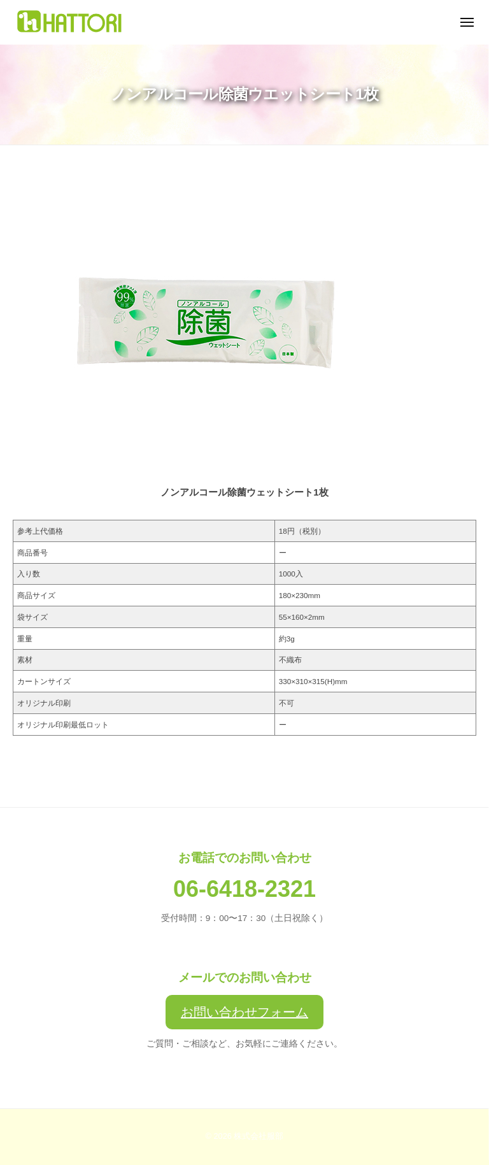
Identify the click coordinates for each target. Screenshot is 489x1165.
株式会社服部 (258, 1136)
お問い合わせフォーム (244, 1012)
